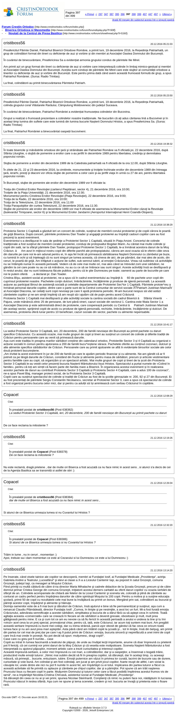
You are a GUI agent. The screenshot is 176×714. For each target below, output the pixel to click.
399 (139, 14)
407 (145, 14)
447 (150, 14)
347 (106, 14)
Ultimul (167, 14)
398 (134, 14)
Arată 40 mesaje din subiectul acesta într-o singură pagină (143, 20)
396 (122, 14)
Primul (89, 14)
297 (100, 14)
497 (156, 14)
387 (112, 14)
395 (117, 14)
